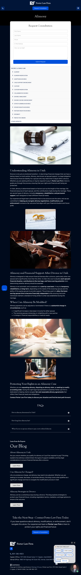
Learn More (16, 466)
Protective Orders (20, 118)
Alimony (16, 72)
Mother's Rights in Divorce (22, 110)
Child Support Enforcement (22, 82)
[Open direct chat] (72, 542)
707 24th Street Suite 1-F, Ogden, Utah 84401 (36, 557)
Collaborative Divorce (21, 93)
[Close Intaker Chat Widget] (74, 542)
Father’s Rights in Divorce (22, 107)
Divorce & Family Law (18, 68)
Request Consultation (40, 8)
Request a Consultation (40, 532)
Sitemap (34, 567)
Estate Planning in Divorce (22, 103)
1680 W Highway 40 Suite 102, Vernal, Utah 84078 (37, 559)
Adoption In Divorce (20, 79)
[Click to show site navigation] (78, 8)
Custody (16, 86)
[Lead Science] (15, 565)
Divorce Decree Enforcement (23, 100)
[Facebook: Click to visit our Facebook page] (11, 548)
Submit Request (40, 62)
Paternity (17, 114)
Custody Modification (21, 89)
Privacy (39, 567)
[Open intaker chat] (56, 564)
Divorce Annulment (20, 96)
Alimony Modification (21, 75)
